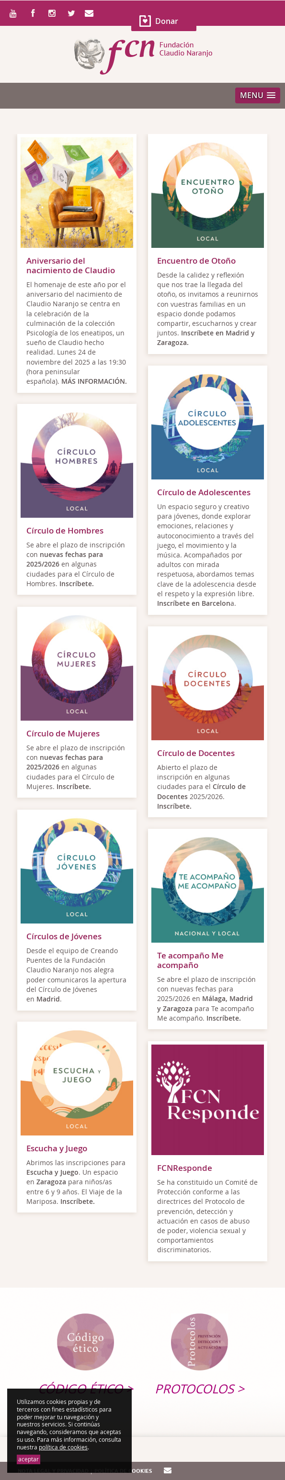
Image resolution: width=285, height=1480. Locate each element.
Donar (166, 21)
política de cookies (63, 1447)
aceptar (28, 1459)
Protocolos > (199, 1388)
